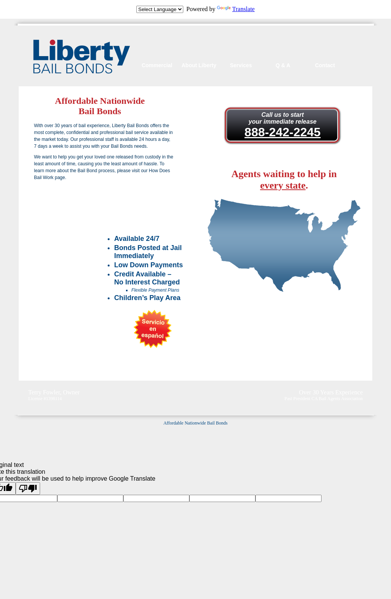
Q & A (283, 65)
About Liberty (199, 65)
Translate (236, 9)
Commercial (157, 65)
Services (241, 65)
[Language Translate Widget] (159, 9)
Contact (325, 65)
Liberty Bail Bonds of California (81, 56)
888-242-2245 (282, 132)
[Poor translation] (28, 488)
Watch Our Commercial (106, 207)
